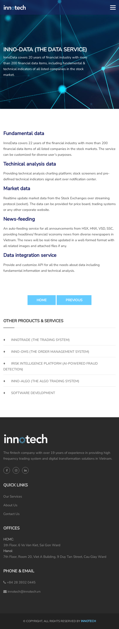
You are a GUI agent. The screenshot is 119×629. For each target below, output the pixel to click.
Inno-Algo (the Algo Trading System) (45, 381)
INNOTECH (88, 621)
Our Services (12, 496)
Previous (74, 300)
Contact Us (11, 514)
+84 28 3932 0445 (19, 582)
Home (42, 300)
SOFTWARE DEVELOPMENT (33, 393)
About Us (10, 505)
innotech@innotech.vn (22, 591)
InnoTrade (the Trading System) (40, 340)
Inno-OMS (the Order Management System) (50, 351)
